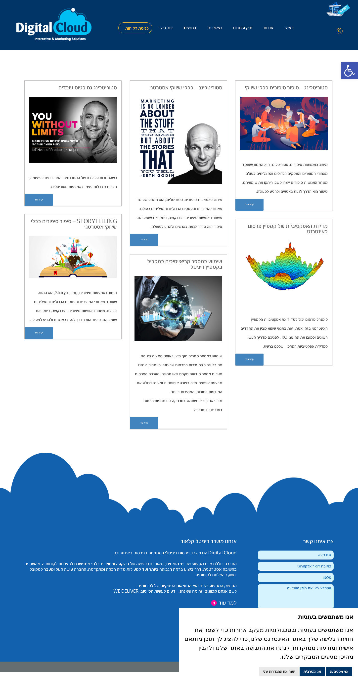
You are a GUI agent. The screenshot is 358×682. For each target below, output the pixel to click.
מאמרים (215, 28)
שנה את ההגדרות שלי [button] (278, 672)
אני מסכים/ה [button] (339, 672)
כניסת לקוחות (137, 28)
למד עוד (224, 603)
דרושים (190, 28)
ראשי (289, 28)
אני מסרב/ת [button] (312, 672)
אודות (268, 28)
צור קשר (165, 28)
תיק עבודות (242, 28)
